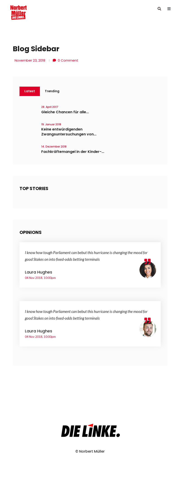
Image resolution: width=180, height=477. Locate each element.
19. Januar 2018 (51, 124)
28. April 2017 (49, 107)
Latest (29, 91)
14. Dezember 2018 (54, 147)
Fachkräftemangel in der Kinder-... (72, 151)
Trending (52, 91)
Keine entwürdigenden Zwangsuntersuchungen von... (68, 132)
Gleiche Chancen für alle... (65, 112)
